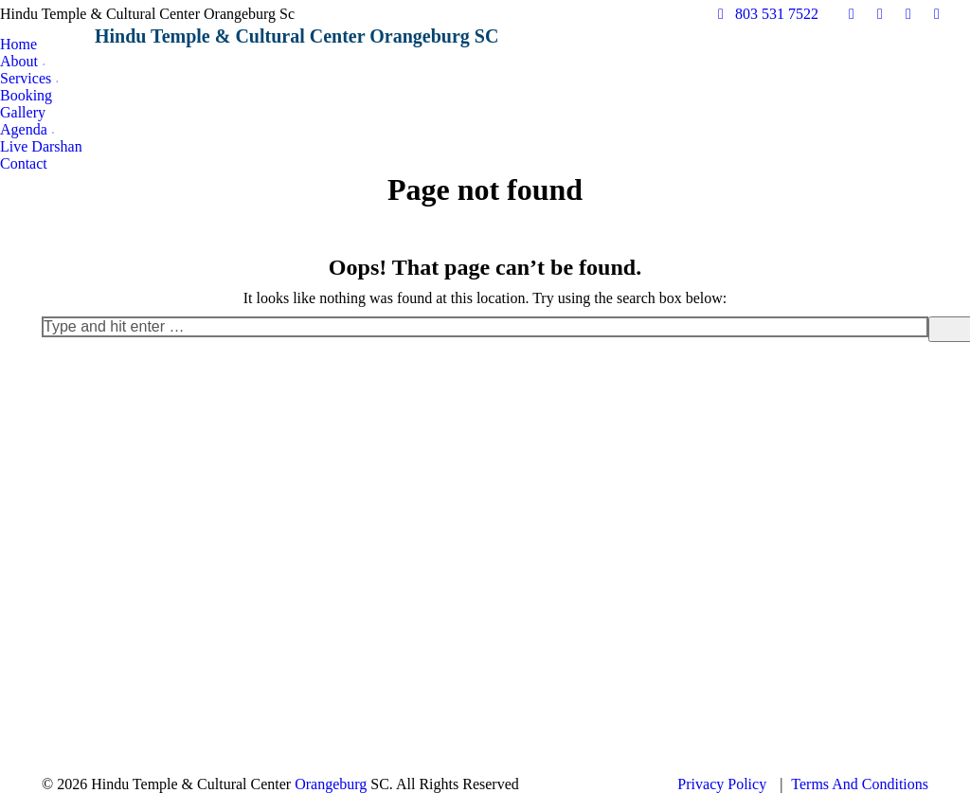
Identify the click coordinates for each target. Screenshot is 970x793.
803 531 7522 (764, 14)
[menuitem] (18, 44)
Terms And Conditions (859, 784)
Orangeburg (331, 784)
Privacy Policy (721, 784)
